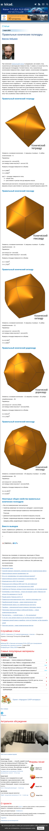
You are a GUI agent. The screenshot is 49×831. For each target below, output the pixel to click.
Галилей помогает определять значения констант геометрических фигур (24, 571)
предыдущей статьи (18, 64)
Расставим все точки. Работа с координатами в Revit (19, 662)
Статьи (5, 26)
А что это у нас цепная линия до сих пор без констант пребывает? (22, 617)
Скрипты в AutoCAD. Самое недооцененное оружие (19, 677)
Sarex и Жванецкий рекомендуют (9, 788)
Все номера (4, 709)
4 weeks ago (25, 795)
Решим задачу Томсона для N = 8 (12, 597)
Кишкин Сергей (4, 776)
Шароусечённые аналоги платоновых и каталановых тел (19, 578)
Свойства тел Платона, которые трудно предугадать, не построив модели (24, 589)
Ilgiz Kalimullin (4, 791)
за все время (13, 657)
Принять (40, 828)
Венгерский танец (7, 568)
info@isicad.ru (19, 810)
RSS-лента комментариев (9, 754)
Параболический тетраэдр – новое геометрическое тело (19, 602)
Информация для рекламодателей (9, 820)
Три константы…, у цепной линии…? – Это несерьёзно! (19, 615)
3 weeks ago (21, 788)
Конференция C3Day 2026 (9, 647)
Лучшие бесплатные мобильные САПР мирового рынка (20, 668)
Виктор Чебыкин (10, 39)
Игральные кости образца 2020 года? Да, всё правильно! (19, 584)
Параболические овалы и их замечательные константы (19, 604)
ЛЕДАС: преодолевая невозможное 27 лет (11, 795)
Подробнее (3, 817)
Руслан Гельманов (5, 759)
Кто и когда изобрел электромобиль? (14, 685)
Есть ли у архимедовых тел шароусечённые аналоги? (18, 576)
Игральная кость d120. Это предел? (13, 581)
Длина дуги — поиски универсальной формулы (17, 660)
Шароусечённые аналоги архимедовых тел (15, 573)
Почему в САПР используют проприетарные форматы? (20, 670)
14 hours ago (17, 773)
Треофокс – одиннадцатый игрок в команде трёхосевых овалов (21, 607)
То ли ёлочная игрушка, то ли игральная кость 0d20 (18, 586)
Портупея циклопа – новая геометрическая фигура (17, 625)
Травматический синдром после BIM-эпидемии (17, 665)
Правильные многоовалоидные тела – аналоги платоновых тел (21, 599)
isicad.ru (21, 806)
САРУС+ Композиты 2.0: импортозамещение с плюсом (17, 634)
